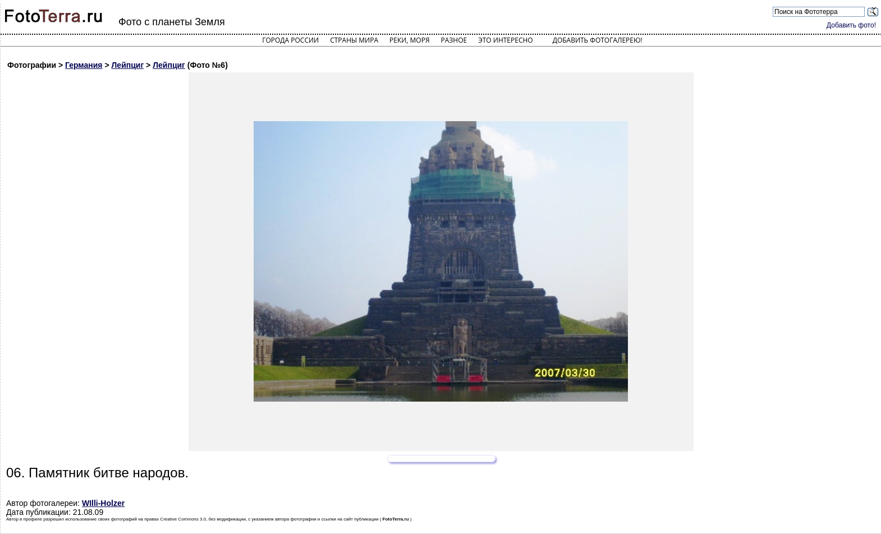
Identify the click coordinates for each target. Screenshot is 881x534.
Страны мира (354, 40)
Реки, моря (409, 40)
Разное (454, 40)
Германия (84, 65)
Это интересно (505, 40)
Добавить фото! (851, 25)
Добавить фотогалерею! (598, 40)
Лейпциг (128, 65)
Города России (290, 40)
